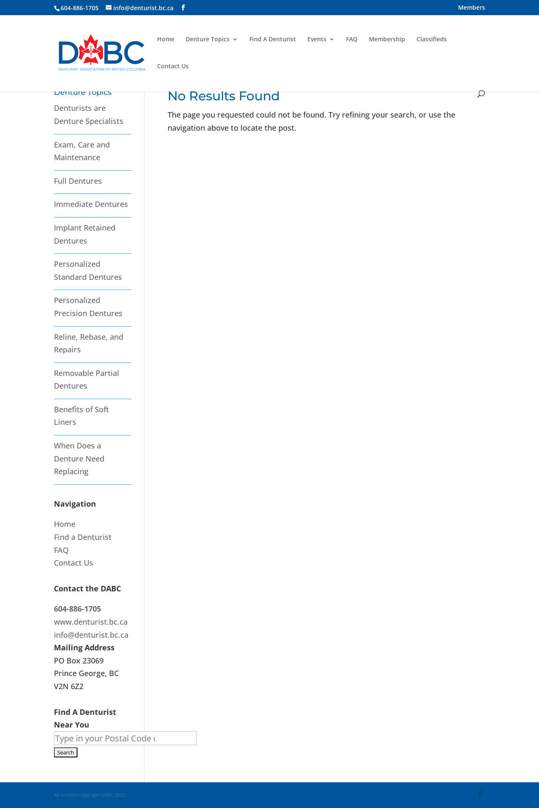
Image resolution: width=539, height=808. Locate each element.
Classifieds (431, 39)
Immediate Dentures (91, 204)
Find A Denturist (272, 39)
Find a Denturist (83, 537)
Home (165, 39)
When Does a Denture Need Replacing (79, 458)
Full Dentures (78, 181)
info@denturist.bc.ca (91, 635)
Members (471, 8)
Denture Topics (207, 39)
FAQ (352, 39)
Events (316, 39)
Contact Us (173, 66)
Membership (387, 39)
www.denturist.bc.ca (91, 622)
